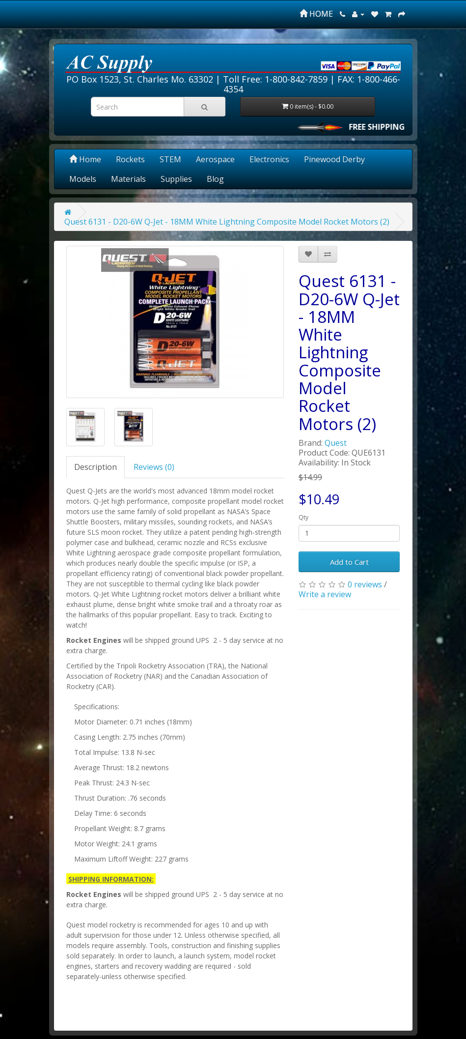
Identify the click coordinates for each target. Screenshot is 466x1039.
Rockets (130, 159)
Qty (303, 517)
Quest (336, 442)
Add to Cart (349, 562)
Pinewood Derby (334, 159)
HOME (316, 13)
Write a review (325, 594)
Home (85, 159)
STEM (170, 159)
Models (82, 178)
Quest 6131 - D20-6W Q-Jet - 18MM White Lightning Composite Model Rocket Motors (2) (226, 221)
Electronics (269, 159)
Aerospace (215, 159)
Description (95, 467)
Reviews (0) (154, 467)
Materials (128, 178)
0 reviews (365, 584)
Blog (215, 178)
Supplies (176, 178)
